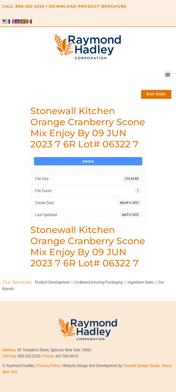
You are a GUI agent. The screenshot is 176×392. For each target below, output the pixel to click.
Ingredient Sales (140, 282)
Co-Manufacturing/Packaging (98, 282)
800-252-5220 (30, 6)
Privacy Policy (48, 365)
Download (88, 161)
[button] (167, 74)
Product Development (52, 282)
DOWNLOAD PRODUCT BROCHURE (88, 6)
